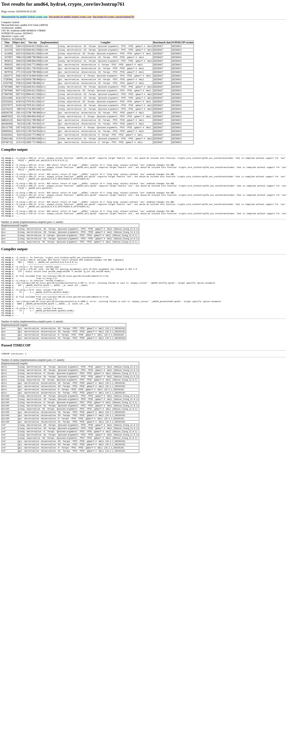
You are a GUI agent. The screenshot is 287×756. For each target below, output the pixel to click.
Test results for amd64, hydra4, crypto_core (70, 16)
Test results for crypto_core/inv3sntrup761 (113, 16)
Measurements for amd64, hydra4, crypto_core (24, 16)
